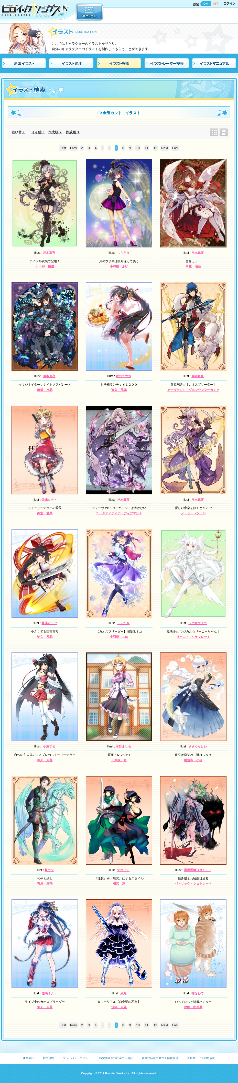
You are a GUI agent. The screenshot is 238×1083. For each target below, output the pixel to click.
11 (146, 148)
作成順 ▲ (55, 132)
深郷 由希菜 (193, 1007)
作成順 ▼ (73, 132)
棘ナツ (49, 870)
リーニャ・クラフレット (193, 637)
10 (137, 148)
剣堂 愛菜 (44, 513)
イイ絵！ (38, 132)
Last (175, 148)
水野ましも (123, 746)
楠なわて (197, 993)
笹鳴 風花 (119, 1007)
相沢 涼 (119, 883)
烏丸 (123, 993)
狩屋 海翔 (44, 883)
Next (164, 148)
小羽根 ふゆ (119, 266)
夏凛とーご (49, 623)
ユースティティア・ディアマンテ (119, 513)
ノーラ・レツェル (193, 513)
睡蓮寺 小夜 (193, 760)
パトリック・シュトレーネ (193, 883)
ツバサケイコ (197, 623)
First (63, 148)
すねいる (123, 870)
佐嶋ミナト (49, 500)
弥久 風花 (119, 390)
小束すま (49, 746)
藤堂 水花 (44, 390)
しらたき (123, 253)
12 (155, 148)
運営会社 (28, 1058)
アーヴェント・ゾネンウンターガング (193, 390)
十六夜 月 (119, 760)
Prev (73, 148)
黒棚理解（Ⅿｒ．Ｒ (197, 870)
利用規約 (48, 1058)
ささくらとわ (197, 746)
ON (205, 3)
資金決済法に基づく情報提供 (160, 1058)
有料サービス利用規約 (201, 1058)
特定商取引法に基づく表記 (116, 1058)
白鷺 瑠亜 (193, 266)
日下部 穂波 (45, 266)
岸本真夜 (49, 253)
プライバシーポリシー (77, 1058)
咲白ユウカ (123, 376)
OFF (216, 3)
